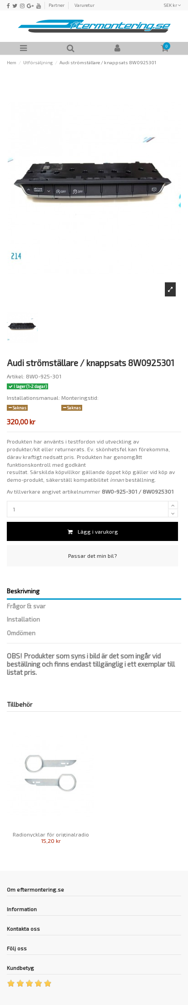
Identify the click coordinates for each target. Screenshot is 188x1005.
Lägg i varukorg (92, 531)
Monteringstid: (80, 397)
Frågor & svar (26, 606)
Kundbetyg (20, 967)
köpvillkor (67, 472)
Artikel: (16, 376)
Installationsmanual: (33, 397)
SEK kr (172, 5)
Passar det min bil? (92, 555)
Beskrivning (23, 591)
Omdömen (21, 633)
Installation (23, 619)
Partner (56, 5)
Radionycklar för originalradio (51, 834)
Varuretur (84, 5)
